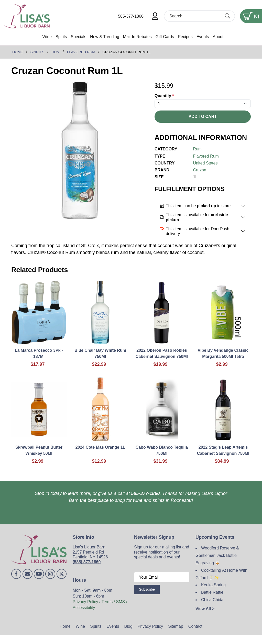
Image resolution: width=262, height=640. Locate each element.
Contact (195, 626)
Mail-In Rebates (137, 37)
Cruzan (199, 170)
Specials (78, 37)
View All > (204, 608)
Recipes (185, 37)
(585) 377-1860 (87, 562)
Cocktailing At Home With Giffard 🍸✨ (221, 574)
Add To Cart (203, 116)
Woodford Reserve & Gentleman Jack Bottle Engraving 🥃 (217, 555)
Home (65, 626)
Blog (128, 626)
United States (205, 163)
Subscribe (147, 589)
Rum (197, 149)
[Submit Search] (227, 16)
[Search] (195, 16)
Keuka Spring (213, 585)
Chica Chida (212, 600)
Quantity (164, 96)
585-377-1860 (131, 16)
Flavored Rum (206, 156)
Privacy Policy (150, 626)
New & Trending (104, 37)
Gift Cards (165, 37)
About (218, 37)
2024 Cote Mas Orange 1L (100, 447)
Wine (47, 37)
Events (202, 37)
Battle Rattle (212, 592)
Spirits (61, 37)
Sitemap (175, 626)
